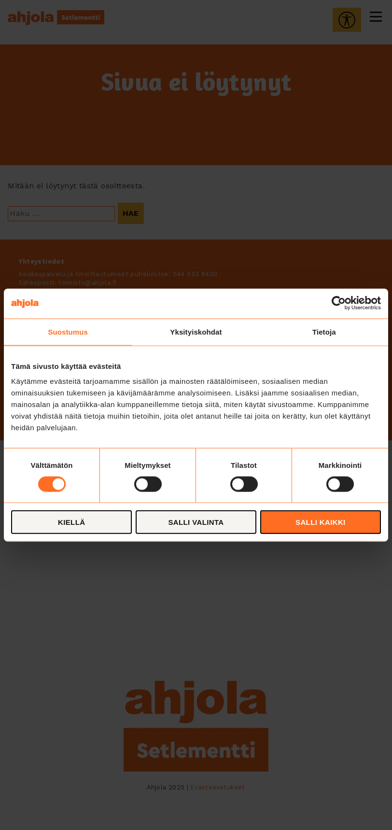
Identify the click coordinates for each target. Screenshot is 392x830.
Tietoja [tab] (324, 331)
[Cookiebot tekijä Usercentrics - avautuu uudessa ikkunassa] (338, 303)
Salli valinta (196, 522)
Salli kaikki (320, 522)
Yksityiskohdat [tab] (196, 331)
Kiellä (71, 522)
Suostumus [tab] (68, 331)
